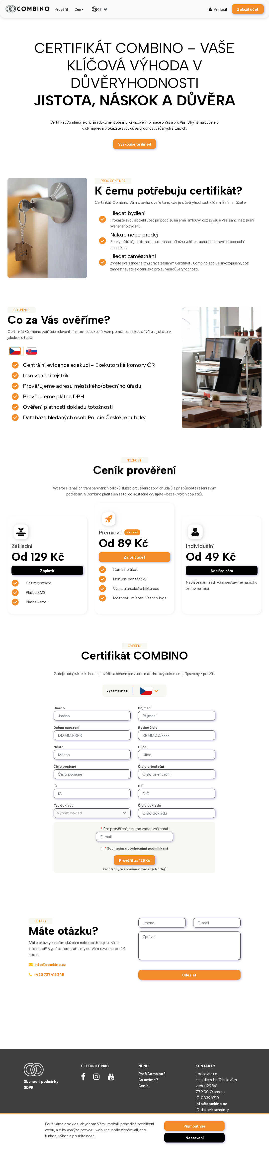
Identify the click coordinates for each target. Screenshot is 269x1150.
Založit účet (248, 9)
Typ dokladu (64, 805)
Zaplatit (47, 570)
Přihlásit (218, 9)
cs (96, 9)
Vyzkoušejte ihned (134, 144)
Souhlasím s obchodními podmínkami (136, 848)
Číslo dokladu (149, 805)
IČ (55, 786)
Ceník (79, 9)
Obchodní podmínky (41, 1081)
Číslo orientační (151, 766)
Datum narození (66, 727)
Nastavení (194, 1137)
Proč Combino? (152, 1073)
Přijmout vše (194, 1126)
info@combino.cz (47, 964)
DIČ (141, 786)
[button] (92, 813)
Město (59, 747)
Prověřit (61, 9)
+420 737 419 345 (46, 974)
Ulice (142, 747)
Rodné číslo (147, 727)
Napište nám (222, 570)
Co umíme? (148, 1079)
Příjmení (144, 708)
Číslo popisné (65, 766)
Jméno (59, 708)
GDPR (28, 1087)
